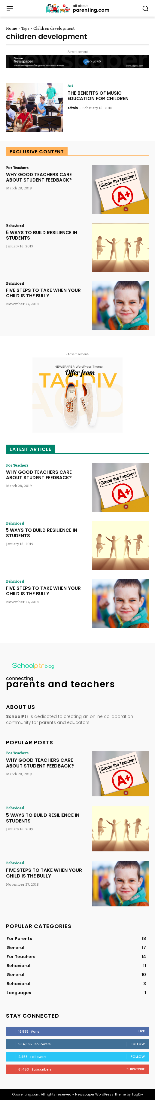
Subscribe (135, 1069)
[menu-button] (10, 8)
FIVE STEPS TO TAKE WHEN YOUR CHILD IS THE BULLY (43, 293)
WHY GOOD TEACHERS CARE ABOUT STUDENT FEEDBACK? (39, 177)
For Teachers (17, 167)
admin (73, 107)
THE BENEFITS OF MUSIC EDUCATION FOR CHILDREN (98, 96)
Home (11, 28)
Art (70, 85)
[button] (145, 8)
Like (141, 1031)
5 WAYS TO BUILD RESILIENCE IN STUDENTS (41, 235)
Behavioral (15, 225)
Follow (138, 1043)
